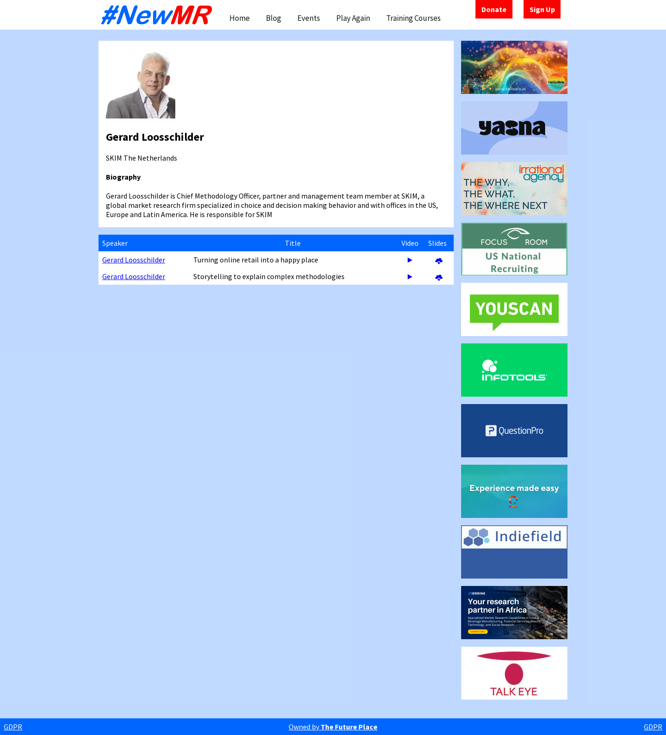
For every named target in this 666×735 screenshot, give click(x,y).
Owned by (333, 726)
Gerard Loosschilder (133, 259)
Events (308, 18)
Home (239, 18)
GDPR (13, 726)
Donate (493, 9)
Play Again (353, 18)
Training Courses (413, 18)
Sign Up (542, 9)
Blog (273, 18)
